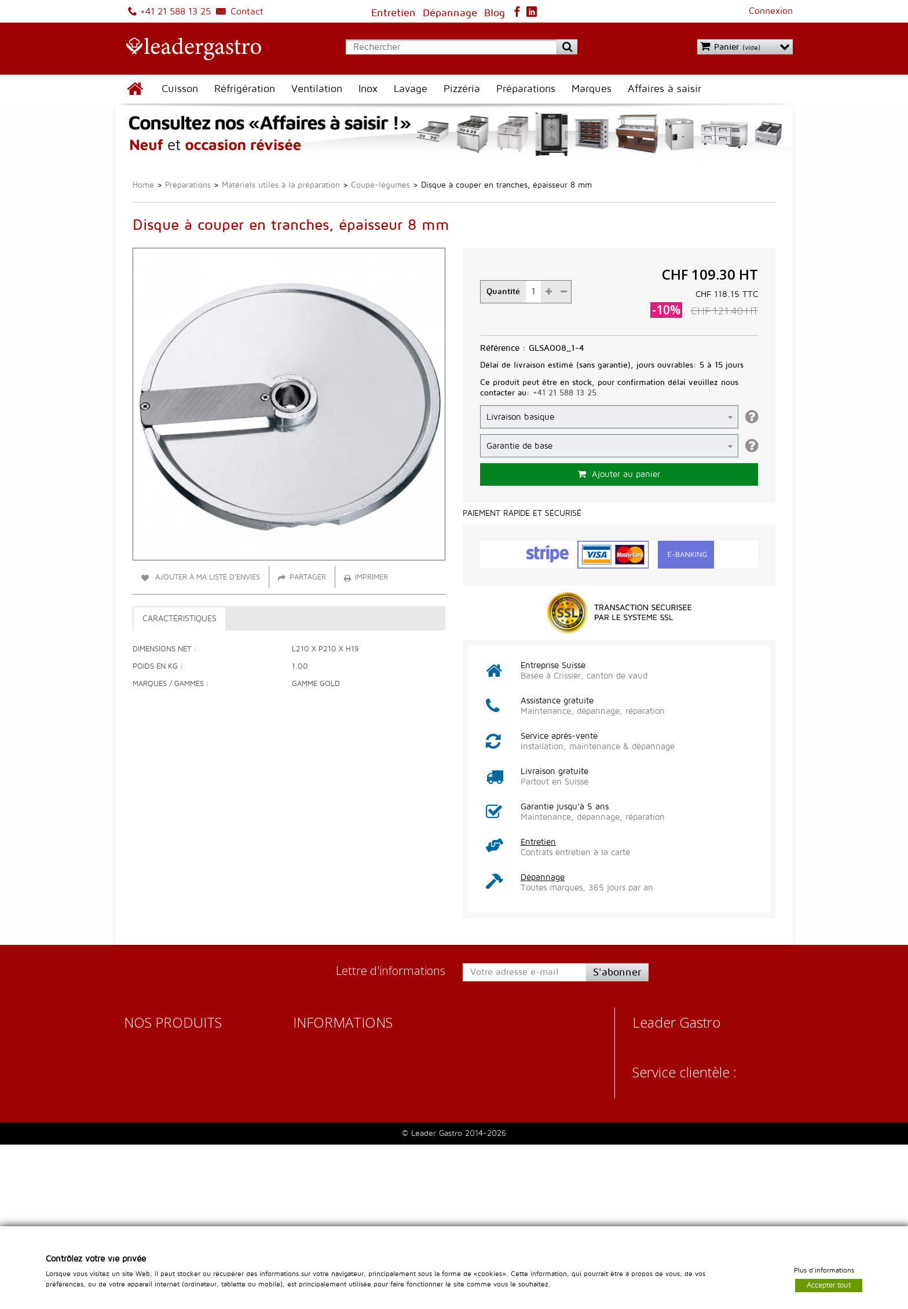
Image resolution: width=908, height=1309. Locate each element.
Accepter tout (829, 1285)
